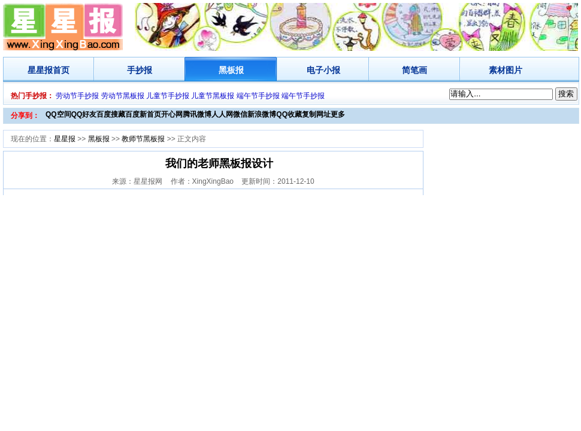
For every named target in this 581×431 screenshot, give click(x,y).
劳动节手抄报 (77, 96)
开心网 (172, 114)
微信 (240, 114)
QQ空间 (58, 114)
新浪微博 (261, 114)
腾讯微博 (197, 114)
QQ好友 (84, 114)
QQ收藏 (289, 114)
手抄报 (139, 70)
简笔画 (414, 70)
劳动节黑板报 (122, 96)
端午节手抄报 (258, 96)
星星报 (40, 70)
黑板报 (231, 70)
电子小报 (323, 70)
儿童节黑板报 (212, 96)
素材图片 (505, 70)
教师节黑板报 (143, 139)
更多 (338, 114)
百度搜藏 (110, 114)
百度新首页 (143, 114)
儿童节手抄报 (167, 96)
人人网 (222, 114)
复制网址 (316, 114)
